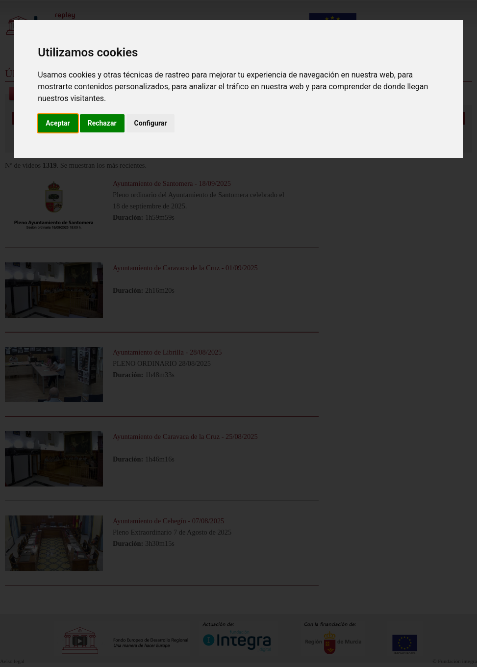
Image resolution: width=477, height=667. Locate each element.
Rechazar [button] (102, 123)
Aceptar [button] (58, 123)
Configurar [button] (150, 123)
